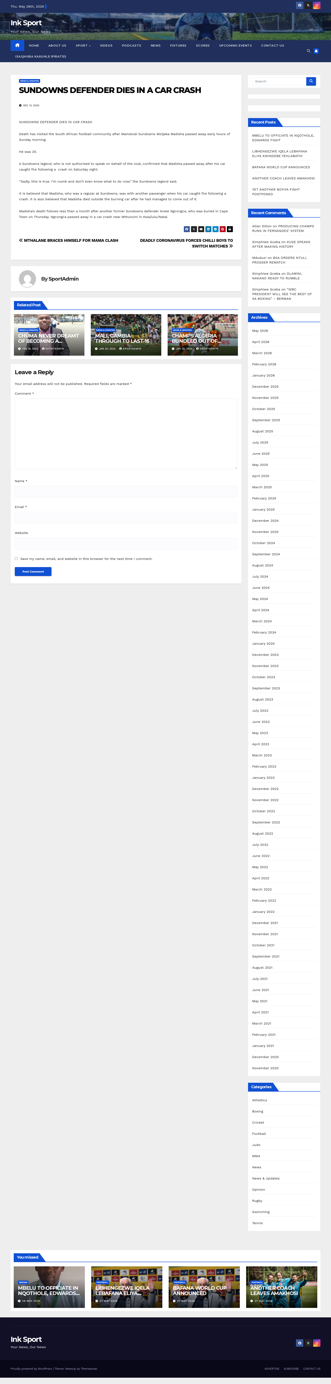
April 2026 (261, 342)
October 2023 (263, 677)
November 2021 (265, 934)
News (256, 1167)
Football (259, 1134)
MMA (256, 1156)
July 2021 (260, 979)
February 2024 (264, 632)
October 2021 (263, 945)
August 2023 (262, 699)
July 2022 (260, 845)
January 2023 (263, 778)
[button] (308, 51)
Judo (256, 1145)
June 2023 (261, 722)
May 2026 (260, 331)
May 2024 (260, 599)
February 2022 (264, 900)
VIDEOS (106, 45)
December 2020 (265, 1057)
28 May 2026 (31, 1300)
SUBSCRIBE (291, 1368)
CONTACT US (272, 45)
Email (21, 507)
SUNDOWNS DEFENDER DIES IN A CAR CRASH (110, 90)
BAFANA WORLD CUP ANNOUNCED (281, 167)
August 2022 (262, 833)
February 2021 (264, 1035)
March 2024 (262, 621)
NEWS (156, 45)
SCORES (203, 45)
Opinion (258, 1190)
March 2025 (262, 487)
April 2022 (260, 878)
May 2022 (260, 867)
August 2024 (262, 565)
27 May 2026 (109, 1300)
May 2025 (260, 465)
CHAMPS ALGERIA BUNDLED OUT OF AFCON (194, 341)
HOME (34, 45)
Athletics (259, 1100)
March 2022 (262, 889)
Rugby (257, 1201)
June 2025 (261, 454)
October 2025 (263, 409)
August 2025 (262, 431)
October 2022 (263, 811)
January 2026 (263, 375)
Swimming (261, 1212)
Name (21, 481)
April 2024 (260, 610)
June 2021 (260, 990)
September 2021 (265, 956)
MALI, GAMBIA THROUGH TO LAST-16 (122, 338)
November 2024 (265, 532)
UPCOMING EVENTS (235, 45)
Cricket (258, 1122)
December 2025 (265, 387)
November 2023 (265, 666)
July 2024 (260, 576)
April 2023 (260, 744)
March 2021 (261, 1023)
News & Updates (29, 81)
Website (21, 533)
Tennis (257, 1223)
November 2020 (265, 1068)
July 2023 (260, 711)
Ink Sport (26, 22)
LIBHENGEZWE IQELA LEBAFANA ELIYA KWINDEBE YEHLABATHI (126, 1293)
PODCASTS (131, 45)
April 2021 (260, 1012)
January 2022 (263, 912)
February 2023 (264, 766)
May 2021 (259, 1001)
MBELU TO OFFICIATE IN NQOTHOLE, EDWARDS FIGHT (48, 1293)
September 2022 (266, 822)
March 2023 (262, 755)
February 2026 (264, 364)
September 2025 (266, 420)
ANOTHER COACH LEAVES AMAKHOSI (283, 178)
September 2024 (266, 554)
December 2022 (265, 789)
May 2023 (260, 733)
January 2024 (263, 644)
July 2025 (260, 442)
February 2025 (264, 498)
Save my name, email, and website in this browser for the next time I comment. (86, 559)
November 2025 (265, 398)
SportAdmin (64, 279)
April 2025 (260, 476)
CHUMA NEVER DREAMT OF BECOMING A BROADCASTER (48, 341)
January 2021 (263, 1046)
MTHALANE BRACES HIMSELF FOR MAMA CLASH (68, 240)
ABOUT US (57, 45)
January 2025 (263, 509)
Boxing (257, 1111)
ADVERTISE (272, 1368)
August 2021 (262, 968)
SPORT (82, 45)
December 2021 (265, 923)
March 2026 (262, 353)
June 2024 (261, 588)
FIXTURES (178, 45)
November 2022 (265, 800)
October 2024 (263, 543)
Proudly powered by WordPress (32, 1368)
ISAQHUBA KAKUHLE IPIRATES (41, 56)
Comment (24, 393)
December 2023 (265, 655)
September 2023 (266, 688)
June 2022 (261, 856)
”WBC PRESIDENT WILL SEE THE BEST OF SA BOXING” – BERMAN (282, 294)
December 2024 (265, 521)
